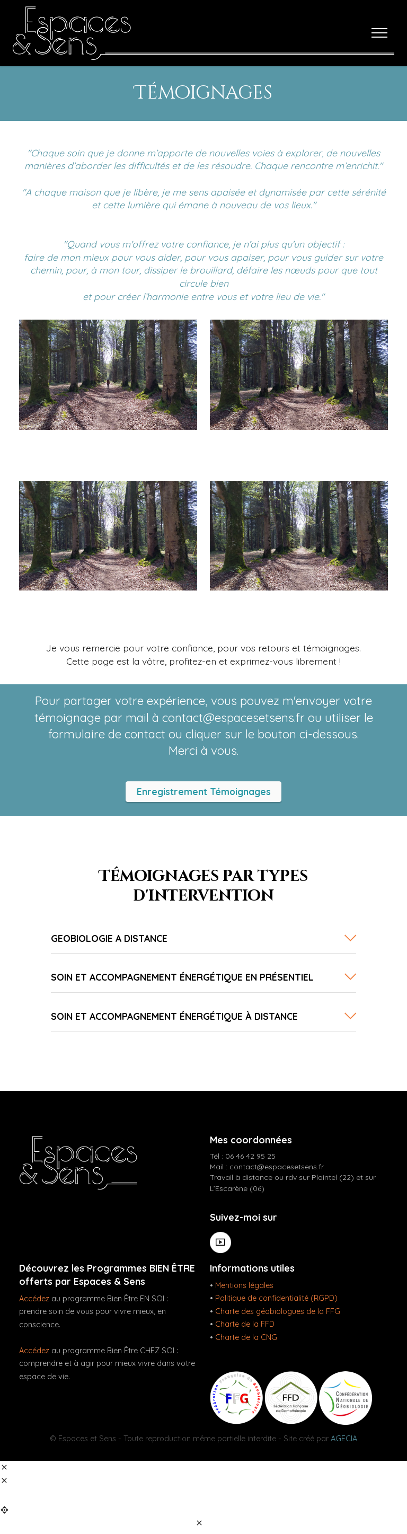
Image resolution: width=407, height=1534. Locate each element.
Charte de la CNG (246, 1337)
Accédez (34, 1298)
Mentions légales (244, 1285)
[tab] (203, 938)
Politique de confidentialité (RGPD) (276, 1298)
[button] (203, 938)
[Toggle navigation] (379, 33)
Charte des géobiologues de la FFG (277, 1311)
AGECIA (344, 1438)
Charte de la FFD (245, 1324)
